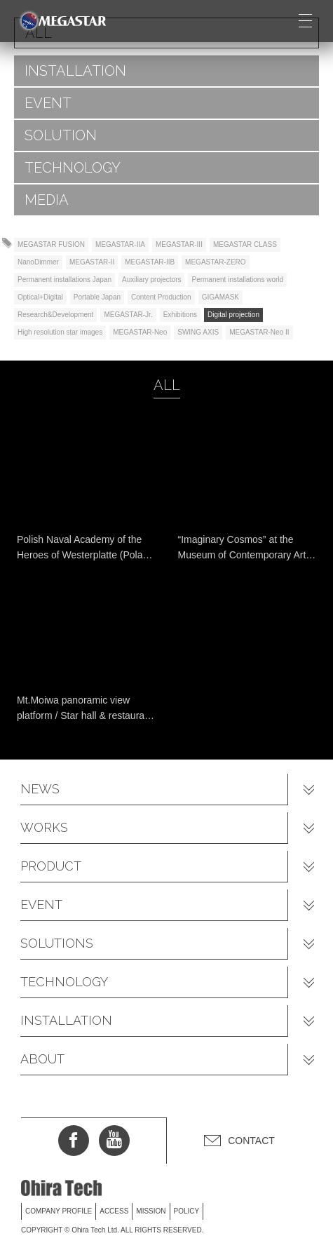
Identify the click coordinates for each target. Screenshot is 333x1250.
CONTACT (251, 1140)
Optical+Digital (40, 297)
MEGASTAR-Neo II (259, 332)
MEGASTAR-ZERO (215, 262)
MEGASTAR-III (179, 244)
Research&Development (55, 314)
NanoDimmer (38, 262)
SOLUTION (61, 135)
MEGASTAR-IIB (150, 262)
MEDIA (47, 199)
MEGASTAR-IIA (120, 244)
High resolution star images (60, 332)
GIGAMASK (220, 297)
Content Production (161, 297)
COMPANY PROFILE (58, 1211)
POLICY (187, 1211)
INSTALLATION (75, 70)
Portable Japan (97, 297)
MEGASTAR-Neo (140, 332)
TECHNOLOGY (73, 167)
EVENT (48, 103)
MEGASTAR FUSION (51, 244)
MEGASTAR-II (91, 262)
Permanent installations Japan (64, 279)
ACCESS (114, 1211)
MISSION (150, 1211)
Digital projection (233, 314)
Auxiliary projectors (151, 279)
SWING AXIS (198, 332)
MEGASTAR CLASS (245, 244)
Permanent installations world (237, 279)
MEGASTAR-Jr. (128, 314)
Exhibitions (180, 314)
